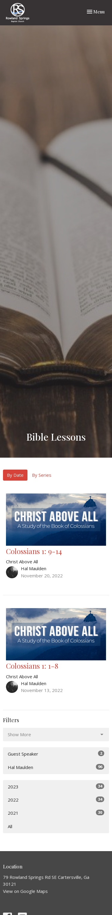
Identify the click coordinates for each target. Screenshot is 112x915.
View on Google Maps (25, 891)
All (10, 826)
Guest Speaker (56, 754)
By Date (15, 475)
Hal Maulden (56, 767)
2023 (56, 786)
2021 (56, 813)
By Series (41, 475)
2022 (56, 799)
